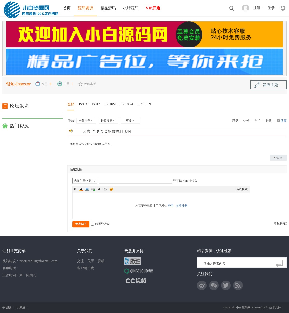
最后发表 (106, 120)
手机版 (6, 307)
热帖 (246, 120)
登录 (271, 8)
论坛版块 (19, 105)
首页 (67, 8)
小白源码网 (243, 307)
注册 (256, 8)
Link (93, 189)
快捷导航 (283, 8)
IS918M (110, 104)
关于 (90, 261)
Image (87, 189)
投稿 (101, 261)
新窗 (284, 120)
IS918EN (144, 104)
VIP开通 (153, 8)
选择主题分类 (82, 180)
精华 (235, 120)
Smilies (111, 189)
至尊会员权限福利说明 (111, 131)
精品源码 (108, 8)
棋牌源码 (130, 8)
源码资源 (85, 8)
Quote (99, 189)
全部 (70, 104)
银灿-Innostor (18, 83)
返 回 (279, 157)
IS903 (83, 104)
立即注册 (181, 205)
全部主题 (84, 120)
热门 (257, 120)
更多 (129, 120)
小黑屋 (20, 307)
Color (81, 189)
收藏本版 (90, 84)
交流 (80, 261)
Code (105, 189)
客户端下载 (85, 268)
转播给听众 (100, 223)
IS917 (96, 104)
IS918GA (127, 104)
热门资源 (19, 125)
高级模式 (242, 189)
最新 (269, 120)
